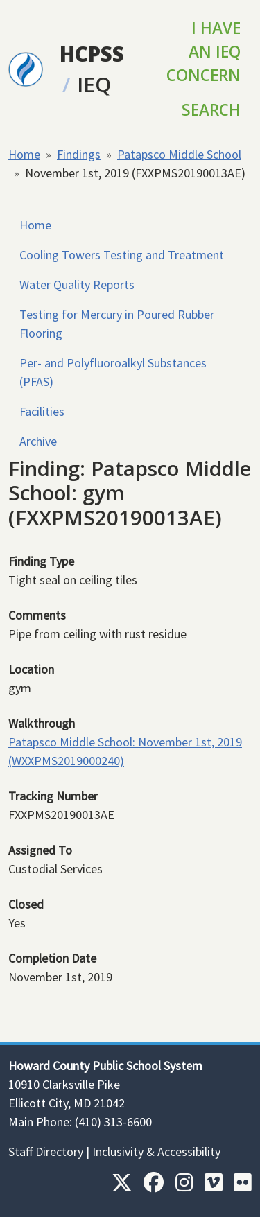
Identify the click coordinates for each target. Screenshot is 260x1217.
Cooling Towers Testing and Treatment (121, 255)
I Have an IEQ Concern (203, 51)
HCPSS (92, 54)
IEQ (94, 84)
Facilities (41, 411)
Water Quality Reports (77, 284)
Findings (79, 154)
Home (24, 154)
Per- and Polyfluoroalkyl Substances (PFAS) (113, 372)
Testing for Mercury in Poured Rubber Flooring (116, 323)
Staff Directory (45, 1151)
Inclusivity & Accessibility (156, 1151)
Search (211, 110)
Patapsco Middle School (179, 154)
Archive (38, 441)
